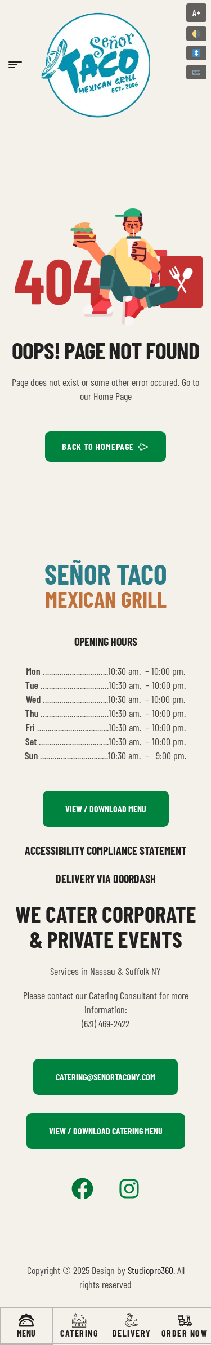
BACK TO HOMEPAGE (105, 446)
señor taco (105, 573)
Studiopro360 (150, 1270)
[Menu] (26, 1320)
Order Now (184, 1333)
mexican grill (106, 598)
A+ (196, 12)
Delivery (132, 1333)
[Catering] (79, 1320)
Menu (26, 1333)
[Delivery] (132, 1320)
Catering (79, 1333)
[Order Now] (185, 1320)
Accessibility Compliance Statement (105, 850)
